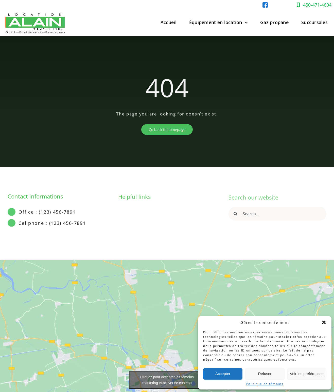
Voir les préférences (307, 373)
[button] (323, 322)
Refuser (265, 373)
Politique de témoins (265, 384)
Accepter (222, 373)
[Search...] (277, 216)
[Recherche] (235, 216)
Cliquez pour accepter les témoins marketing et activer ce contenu (167, 380)
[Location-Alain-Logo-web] (35, 11)
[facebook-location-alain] (265, 4)
